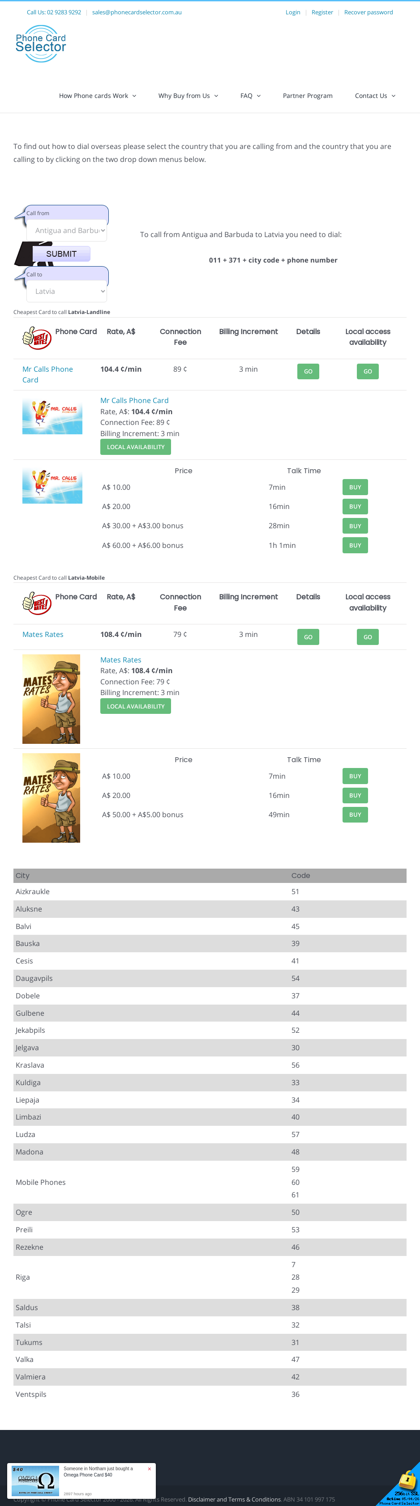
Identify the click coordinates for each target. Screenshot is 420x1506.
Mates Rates (43, 634)
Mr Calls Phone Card (134, 400)
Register (322, 12)
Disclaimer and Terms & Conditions (234, 1499)
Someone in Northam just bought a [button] (98, 1471)
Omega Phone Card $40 (88, 1474)
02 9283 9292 (64, 12)
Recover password (368, 12)
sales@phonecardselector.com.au (137, 12)
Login (293, 12)
